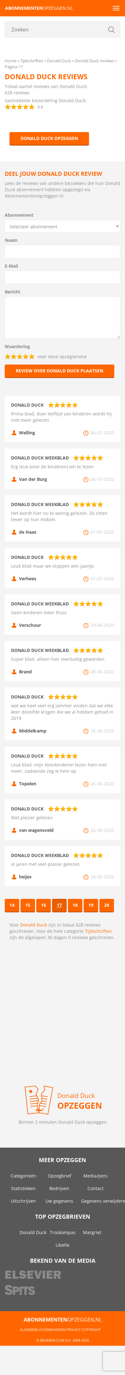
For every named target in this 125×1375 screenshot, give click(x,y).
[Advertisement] (59, 1013)
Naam (11, 240)
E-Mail (11, 266)
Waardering (17, 346)
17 (59, 905)
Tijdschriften (98, 931)
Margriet (92, 1232)
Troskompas (62, 1232)
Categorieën (23, 1176)
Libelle (62, 1245)
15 (27, 905)
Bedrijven (59, 1188)
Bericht (12, 292)
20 (106, 905)
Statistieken (23, 1188)
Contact (95, 1188)
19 (90, 905)
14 (12, 905)
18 (75, 905)
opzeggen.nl (39, 8)
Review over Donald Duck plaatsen (59, 371)
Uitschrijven (23, 1201)
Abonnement (19, 215)
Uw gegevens (59, 1201)
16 (43, 905)
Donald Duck (33, 925)
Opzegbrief (59, 1176)
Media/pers (95, 1176)
